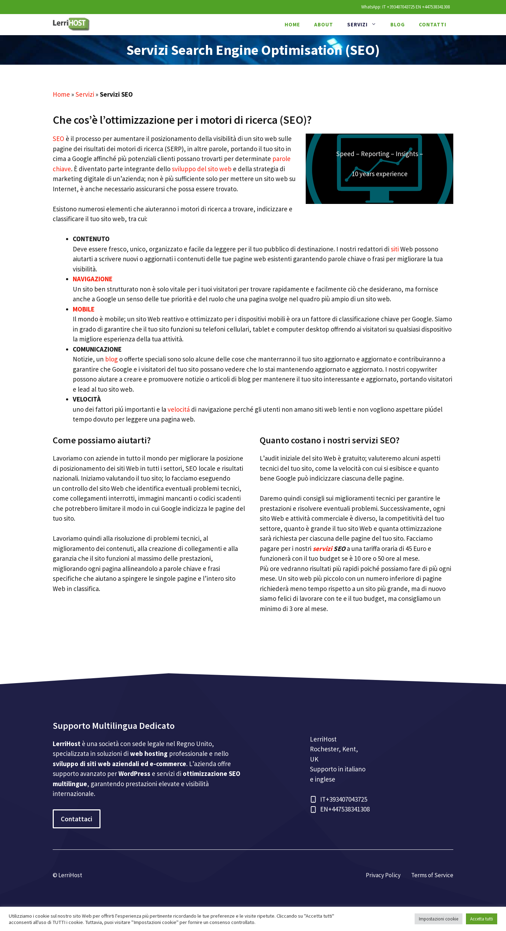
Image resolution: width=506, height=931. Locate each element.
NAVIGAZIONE (92, 279)
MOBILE (84, 309)
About (323, 24)
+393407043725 (346, 799)
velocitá (179, 409)
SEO (58, 138)
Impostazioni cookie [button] (438, 919)
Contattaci (76, 819)
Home (292, 24)
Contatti (432, 24)
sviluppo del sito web (202, 169)
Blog (397, 24)
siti (395, 249)
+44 (333, 809)
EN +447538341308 (433, 7)
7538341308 (354, 809)
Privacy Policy (383, 875)
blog (111, 359)
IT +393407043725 (398, 7)
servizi (322, 548)
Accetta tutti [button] (481, 919)
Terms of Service (432, 875)
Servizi (365, 24)
